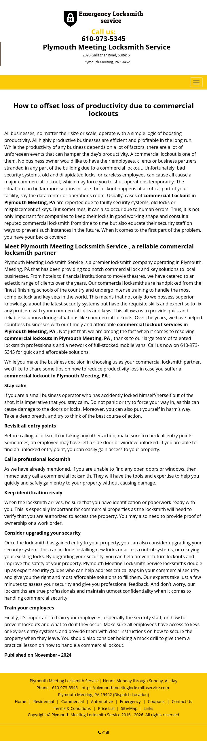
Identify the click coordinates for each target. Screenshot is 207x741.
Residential (43, 701)
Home (20, 701)
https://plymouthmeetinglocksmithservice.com (125, 687)
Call (103, 732)
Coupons (156, 701)
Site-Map (129, 708)
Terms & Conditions (72, 708)
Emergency (130, 701)
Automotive (102, 701)
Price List (106, 708)
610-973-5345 (103, 38)
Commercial (72, 701)
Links (148, 708)
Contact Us (182, 701)
